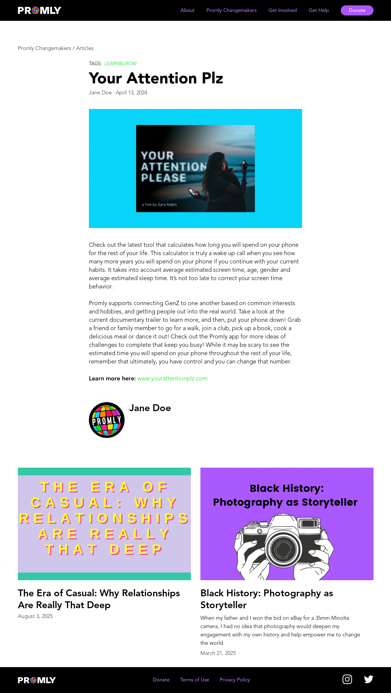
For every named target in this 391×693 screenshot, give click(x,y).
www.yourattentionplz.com (172, 379)
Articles (85, 48)
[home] (45, 10)
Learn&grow (120, 64)
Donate (357, 10)
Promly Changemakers (44, 48)
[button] (187, 10)
